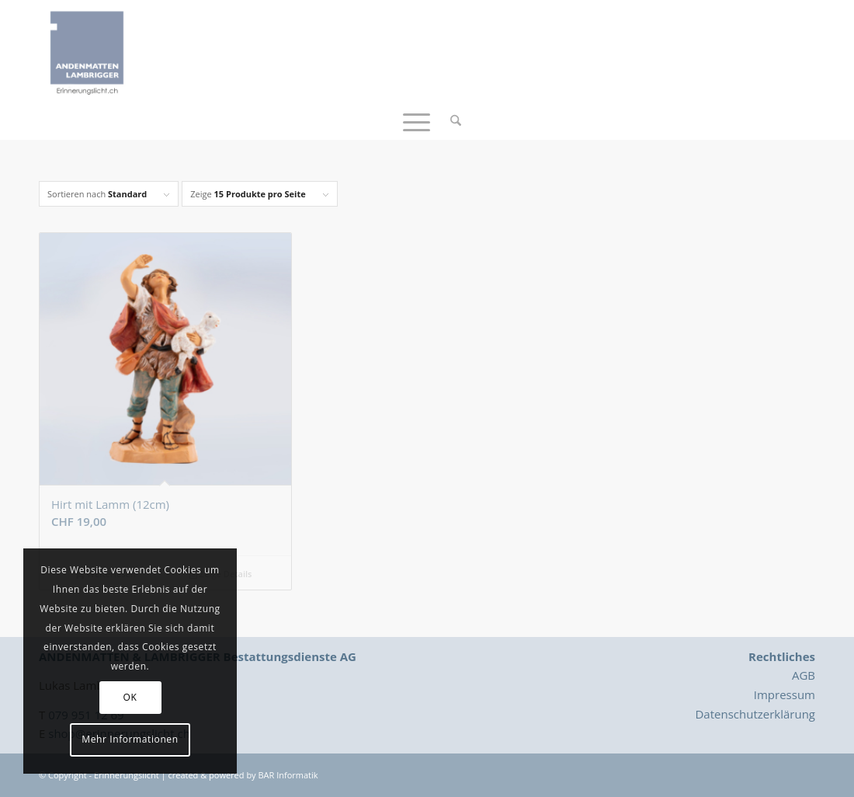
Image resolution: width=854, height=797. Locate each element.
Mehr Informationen (130, 739)
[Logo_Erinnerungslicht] (87, 50)
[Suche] (450, 120)
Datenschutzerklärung (755, 714)
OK (130, 697)
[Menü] (416, 120)
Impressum (784, 694)
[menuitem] (450, 120)
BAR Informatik (288, 775)
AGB (803, 675)
